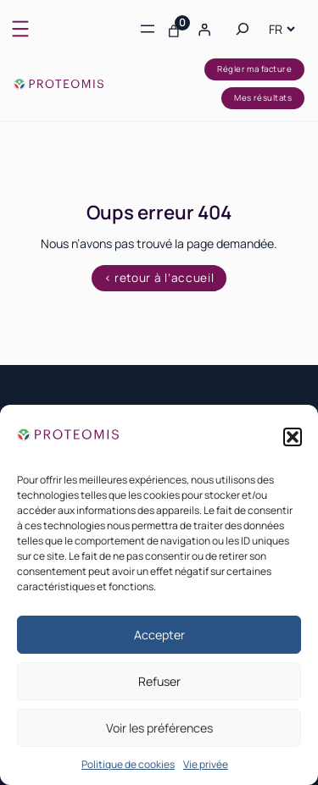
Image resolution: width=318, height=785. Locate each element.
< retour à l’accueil (159, 277)
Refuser (159, 681)
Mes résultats (263, 97)
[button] (292, 436)
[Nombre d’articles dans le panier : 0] (174, 29)
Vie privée (205, 764)
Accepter (159, 635)
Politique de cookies (128, 764)
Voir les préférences (159, 728)
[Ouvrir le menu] (20, 28)
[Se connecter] (203, 29)
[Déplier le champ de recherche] (242, 28)
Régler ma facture (254, 69)
